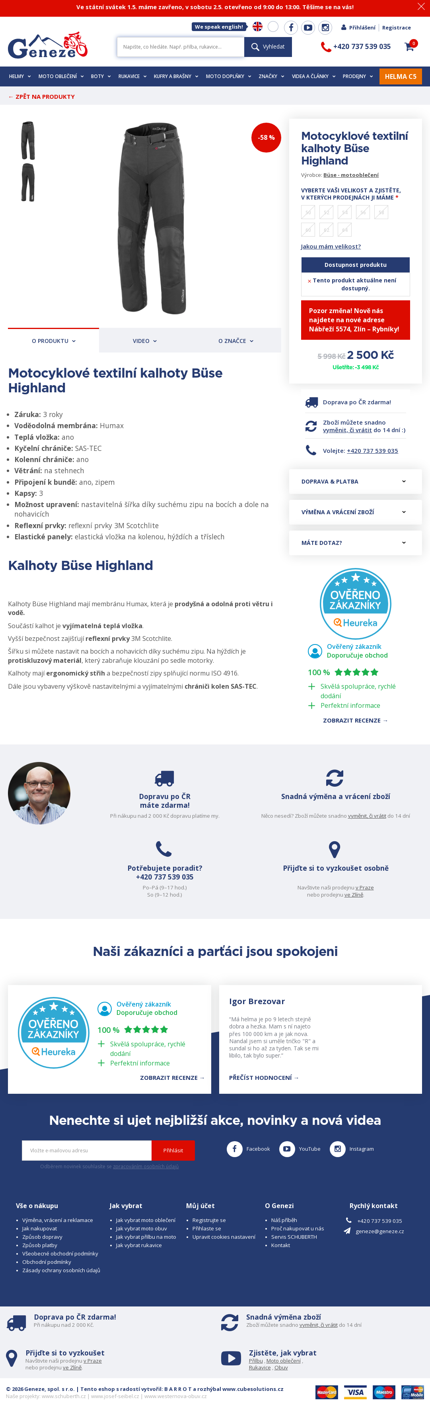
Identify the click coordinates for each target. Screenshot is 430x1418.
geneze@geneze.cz (380, 1231)
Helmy (20, 76)
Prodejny (358, 76)
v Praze (365, 887)
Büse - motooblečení (351, 174)
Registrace (396, 27)
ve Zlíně (354, 894)
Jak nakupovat (39, 1228)
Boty (101, 76)
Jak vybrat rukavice (139, 1245)
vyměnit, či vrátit (347, 430)
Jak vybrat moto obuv (141, 1228)
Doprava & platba (354, 481)
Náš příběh (284, 1220)
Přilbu (256, 1360)
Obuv (281, 1367)
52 (326, 212)
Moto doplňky (228, 76)
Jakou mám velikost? (331, 246)
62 (326, 230)
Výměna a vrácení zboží (354, 512)
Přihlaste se (207, 1228)
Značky (271, 76)
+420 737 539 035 (372, 450)
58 (381, 212)
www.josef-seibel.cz (115, 1396)
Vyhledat (268, 46)
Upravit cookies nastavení (224, 1236)
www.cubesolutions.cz (253, 1389)
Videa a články (314, 76)
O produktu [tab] (54, 341)
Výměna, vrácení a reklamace (57, 1220)
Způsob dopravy (42, 1236)
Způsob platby (39, 1245)
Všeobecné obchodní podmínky (60, 1253)
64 (345, 230)
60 (308, 230)
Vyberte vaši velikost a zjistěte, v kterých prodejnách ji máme (351, 194)
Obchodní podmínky (46, 1261)
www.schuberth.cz (64, 1396)
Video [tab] (145, 341)
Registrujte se (209, 1220)
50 (308, 212)
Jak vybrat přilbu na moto (146, 1236)
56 (363, 212)
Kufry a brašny (176, 76)
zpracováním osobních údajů (146, 1166)
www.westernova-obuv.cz (175, 1396)
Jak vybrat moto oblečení (145, 1220)
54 (345, 212)
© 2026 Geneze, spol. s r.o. (40, 1389)
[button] (409, 46)
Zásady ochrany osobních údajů (61, 1270)
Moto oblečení (61, 76)
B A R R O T (178, 1389)
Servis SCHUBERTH (294, 1236)
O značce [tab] (235, 341)
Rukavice (133, 76)
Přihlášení (358, 27)
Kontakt (280, 1245)
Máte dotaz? (354, 542)
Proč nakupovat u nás (297, 1228)
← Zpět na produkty (41, 96)
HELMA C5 (400, 76)
